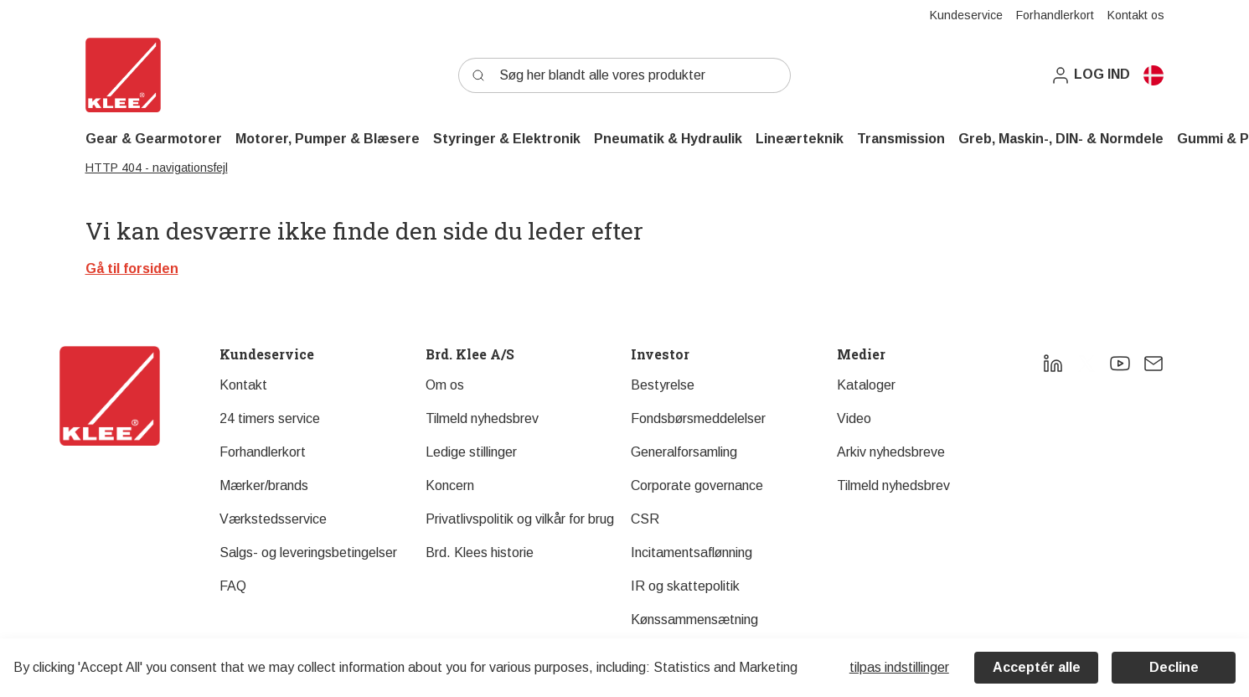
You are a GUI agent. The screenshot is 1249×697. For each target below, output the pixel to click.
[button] (1090, 75)
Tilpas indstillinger (899, 667)
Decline (1174, 667)
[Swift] (123, 75)
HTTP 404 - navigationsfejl (156, 167)
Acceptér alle (1037, 667)
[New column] (109, 396)
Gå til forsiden (131, 268)
